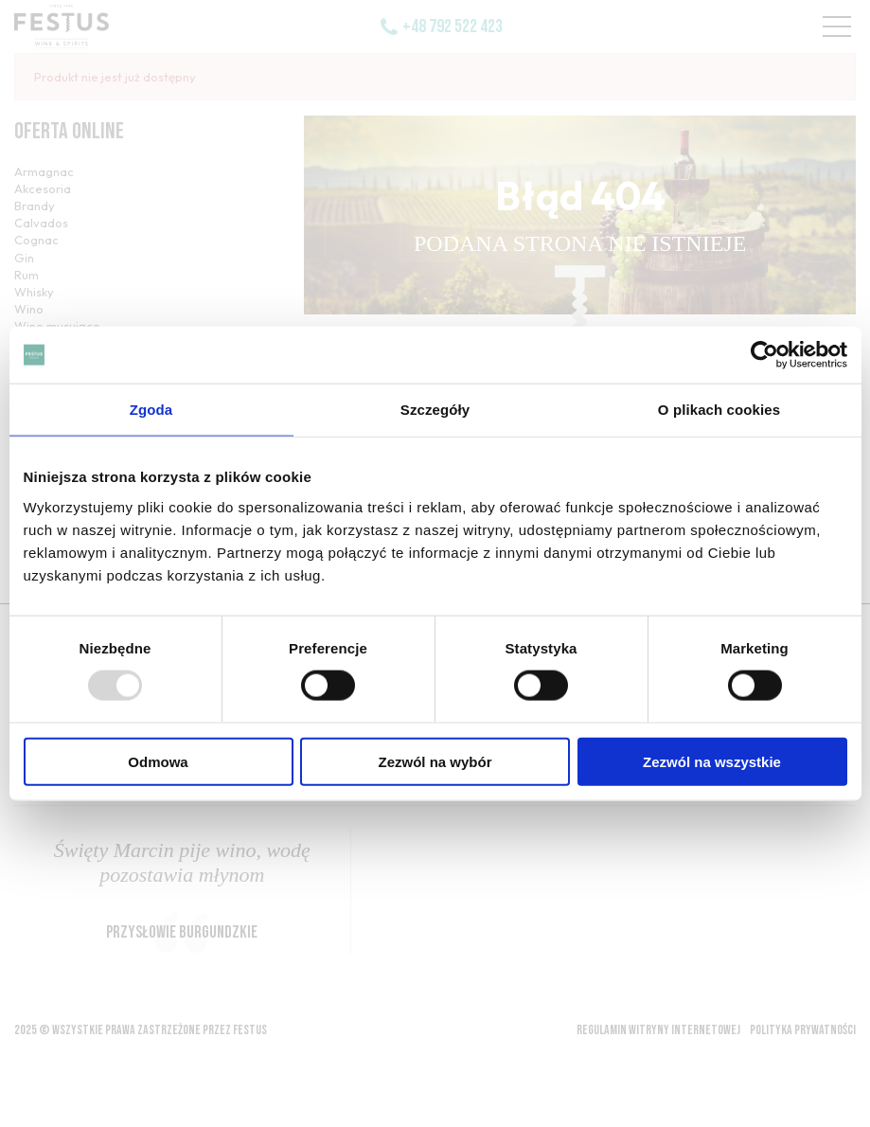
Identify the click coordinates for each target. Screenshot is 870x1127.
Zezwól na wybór (434, 761)
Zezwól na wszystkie (712, 761)
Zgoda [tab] (151, 410)
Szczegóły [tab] (435, 410)
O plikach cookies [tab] (719, 410)
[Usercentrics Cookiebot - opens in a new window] (764, 355)
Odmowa (157, 761)
